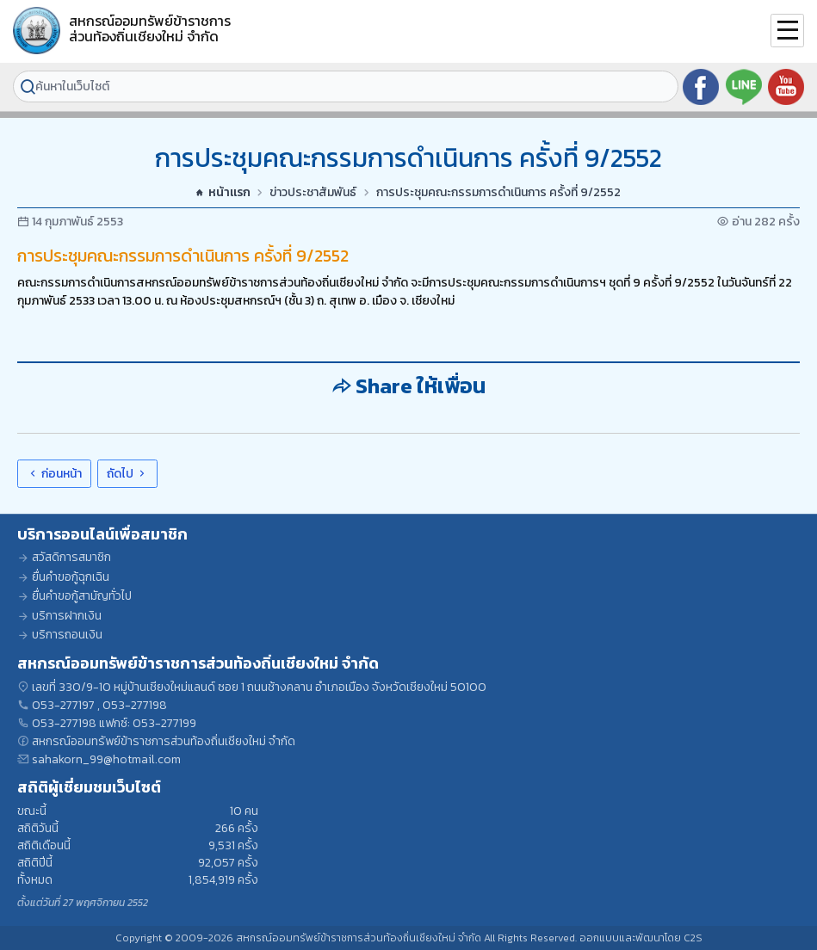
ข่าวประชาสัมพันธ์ (312, 192)
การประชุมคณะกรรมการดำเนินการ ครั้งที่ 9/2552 (498, 192)
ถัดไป (127, 474)
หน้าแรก (223, 192)
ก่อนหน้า (54, 474)
